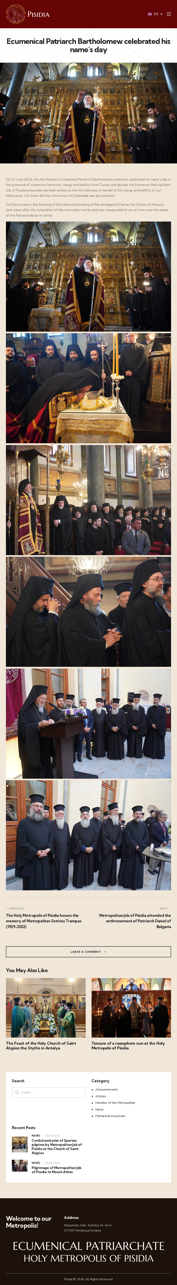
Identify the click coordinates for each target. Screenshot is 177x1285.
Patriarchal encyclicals (110, 1116)
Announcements (106, 1089)
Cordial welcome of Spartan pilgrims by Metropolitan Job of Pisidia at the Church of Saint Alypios (57, 1146)
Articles (100, 1096)
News (99, 1109)
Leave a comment (86, 951)
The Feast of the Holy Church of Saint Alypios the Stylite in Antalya (41, 1045)
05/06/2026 (52, 1136)
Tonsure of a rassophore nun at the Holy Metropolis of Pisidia (128, 1045)
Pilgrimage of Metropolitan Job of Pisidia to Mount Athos (56, 1170)
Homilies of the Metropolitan (115, 1103)
